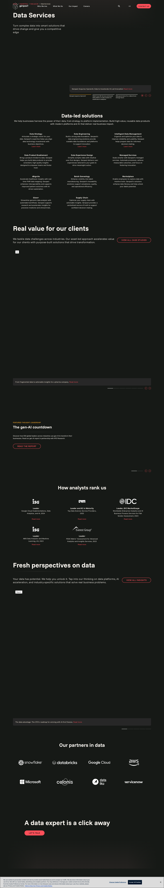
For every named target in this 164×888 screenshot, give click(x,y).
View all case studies (134, 240)
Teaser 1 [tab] (110, 388)
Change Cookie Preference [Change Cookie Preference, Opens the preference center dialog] (117, 882)
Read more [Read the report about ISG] (36, 519)
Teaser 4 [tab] (134, 388)
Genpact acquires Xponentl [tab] (77, 96)
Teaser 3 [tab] (116, 388)
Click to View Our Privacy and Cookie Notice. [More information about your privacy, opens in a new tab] (38, 886)
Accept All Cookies (135, 882)
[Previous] (146, 95)
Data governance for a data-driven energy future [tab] (126, 96)
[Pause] (142, 95)
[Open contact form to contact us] (34, 832)
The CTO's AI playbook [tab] (124, 728)
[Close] (160, 882)
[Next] (150, 95)
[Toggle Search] (119, 6)
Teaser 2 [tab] (140, 470)
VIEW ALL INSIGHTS (136, 580)
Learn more (36, 146)
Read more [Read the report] (82, 519)
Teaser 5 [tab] (140, 388)
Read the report (26, 446)
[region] (82, 882)
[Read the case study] (82, 317)
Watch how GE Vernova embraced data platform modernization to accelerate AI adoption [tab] (103, 97)
